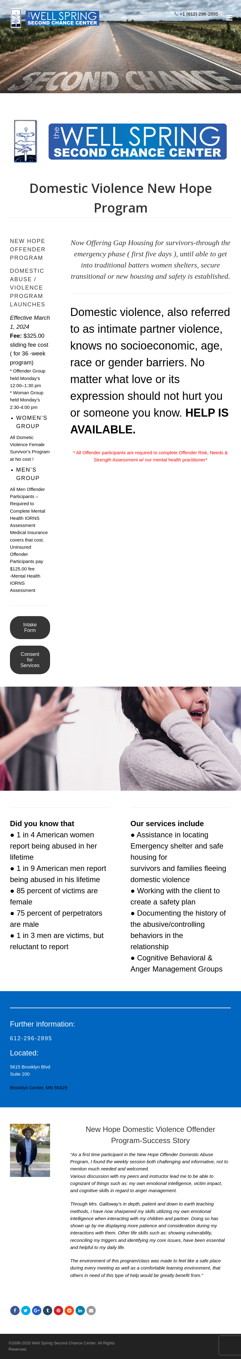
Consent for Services (30, 660)
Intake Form (30, 627)
